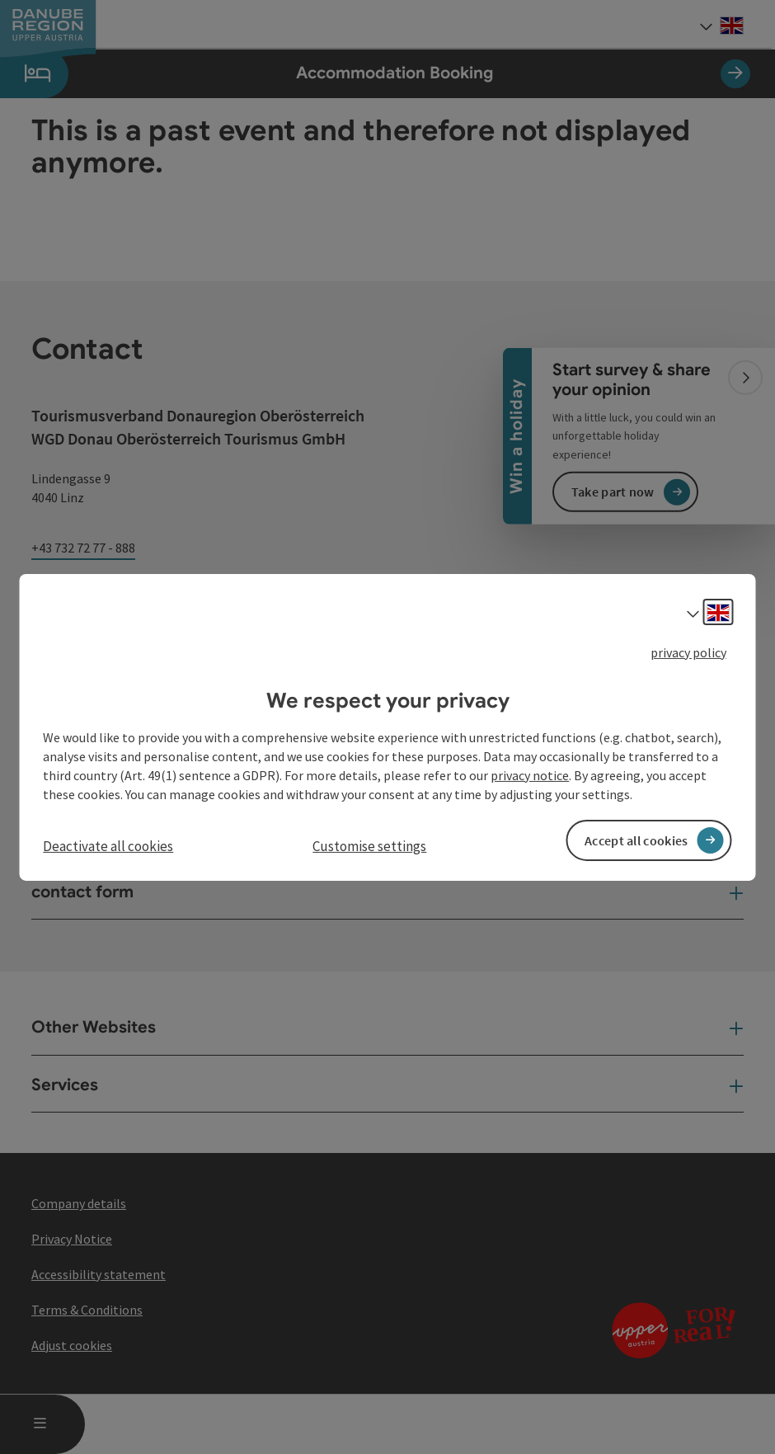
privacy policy (688, 651)
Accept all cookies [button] (636, 840)
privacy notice (530, 775)
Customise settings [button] (369, 846)
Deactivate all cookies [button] (108, 846)
